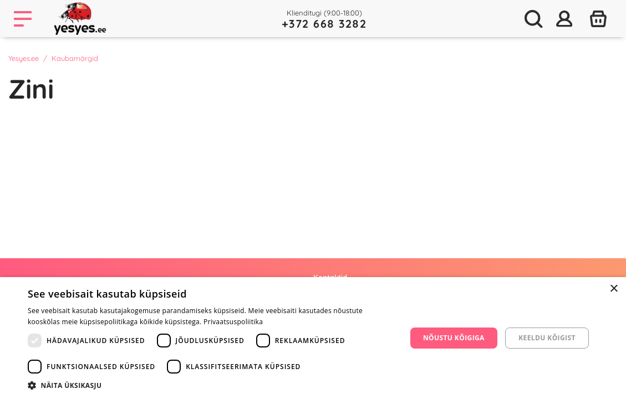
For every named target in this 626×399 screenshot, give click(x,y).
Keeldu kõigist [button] (547, 337)
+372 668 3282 (324, 23)
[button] (211, 385)
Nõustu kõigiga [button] (454, 337)
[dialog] (313, 338)
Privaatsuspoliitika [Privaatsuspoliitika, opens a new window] (233, 321)
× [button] (613, 289)
